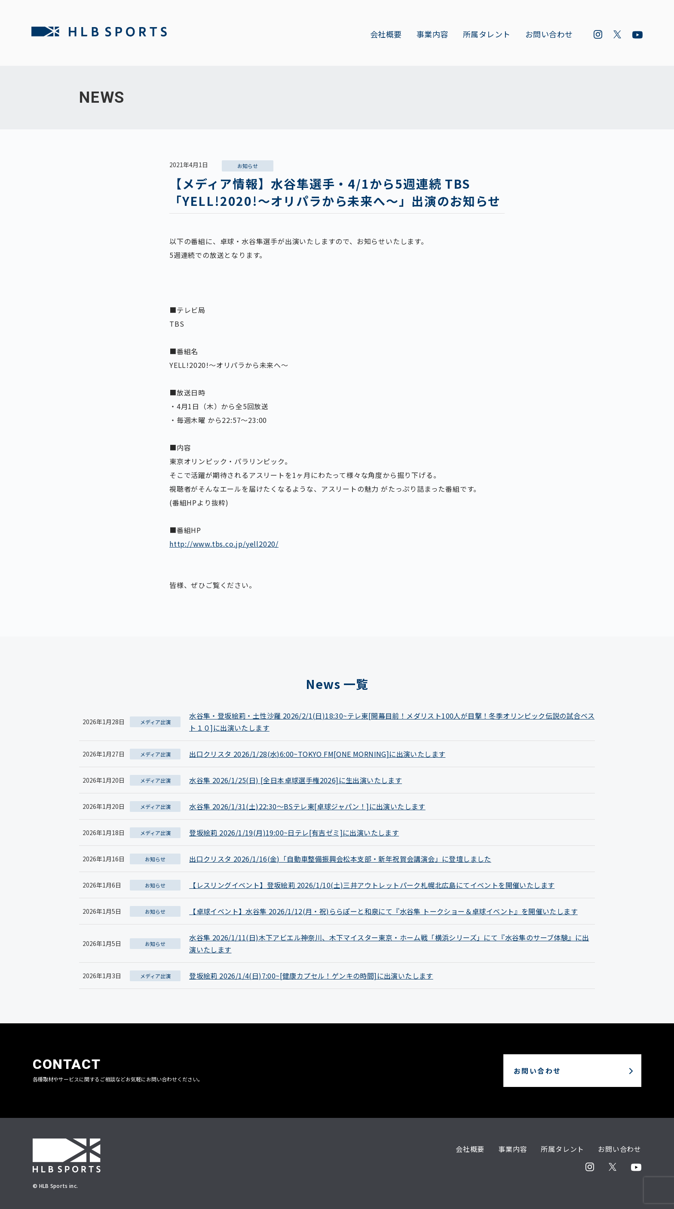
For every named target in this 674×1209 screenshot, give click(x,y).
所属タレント (485, 34)
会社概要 (385, 34)
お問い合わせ (548, 34)
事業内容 (431, 34)
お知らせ (247, 165)
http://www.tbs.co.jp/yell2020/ (224, 544)
